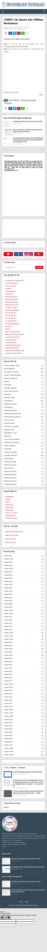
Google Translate (11, 340)
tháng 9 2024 (24, 572)
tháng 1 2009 (24, 745)
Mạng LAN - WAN (24, 430)
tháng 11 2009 (24, 713)
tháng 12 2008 (24, 748)
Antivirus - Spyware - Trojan (24, 365)
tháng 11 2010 (24, 684)
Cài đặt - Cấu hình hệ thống (28, 100)
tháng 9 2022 (24, 604)
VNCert (8, 329)
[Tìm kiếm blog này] (19, 267)
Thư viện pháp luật (12, 302)
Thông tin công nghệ (24, 452)
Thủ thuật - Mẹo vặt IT (24, 455)
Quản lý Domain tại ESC (13, 345)
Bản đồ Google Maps (12, 310)
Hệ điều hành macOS (24, 404)
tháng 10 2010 (24, 687)
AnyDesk (8, 288)
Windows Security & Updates (15, 334)
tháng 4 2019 (24, 662)
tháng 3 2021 (24, 623)
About (26, 902)
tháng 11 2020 (24, 636)
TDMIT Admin (9, 27)
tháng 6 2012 (24, 671)
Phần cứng (24, 436)
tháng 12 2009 (24, 710)
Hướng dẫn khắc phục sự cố (24, 414)
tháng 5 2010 (24, 697)
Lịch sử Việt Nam (11, 342)
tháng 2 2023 (24, 601)
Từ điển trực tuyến (11, 307)
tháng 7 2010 (24, 694)
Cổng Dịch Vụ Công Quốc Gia (15, 280)
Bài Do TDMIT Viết (10, 29)
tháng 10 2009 (24, 716)
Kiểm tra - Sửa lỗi (24, 420)
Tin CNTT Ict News (11, 518)
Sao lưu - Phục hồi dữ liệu (24, 439)
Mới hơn (5, 149)
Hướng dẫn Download (24, 410)
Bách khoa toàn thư (12, 305)
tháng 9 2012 (24, 665)
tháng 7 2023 (24, 591)
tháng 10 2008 (24, 754)
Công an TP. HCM (11, 513)
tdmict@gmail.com (11, 846)
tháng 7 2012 (24, 668)
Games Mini (24, 385)
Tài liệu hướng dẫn (24, 446)
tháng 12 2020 (24, 633)
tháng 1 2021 (24, 629)
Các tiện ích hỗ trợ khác (24, 372)
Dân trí (8, 502)
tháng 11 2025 (24, 559)
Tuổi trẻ (8, 499)
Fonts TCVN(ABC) (11, 283)
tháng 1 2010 (24, 706)
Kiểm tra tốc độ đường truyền (15, 350)
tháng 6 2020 (24, 652)
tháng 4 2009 (24, 735)
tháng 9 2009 (24, 719)
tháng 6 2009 (24, 729)
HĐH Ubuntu (8, 103)
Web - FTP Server (24, 468)
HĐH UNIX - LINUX (24, 397)
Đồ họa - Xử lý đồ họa (24, 378)
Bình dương (9, 510)
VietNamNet (10, 497)
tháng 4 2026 (24, 556)
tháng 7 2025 (24, 562)
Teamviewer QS (11, 291)
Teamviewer (9, 294)
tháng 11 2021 (24, 610)
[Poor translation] (7, 917)
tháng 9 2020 (24, 642)
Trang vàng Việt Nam (12, 323)
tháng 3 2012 (24, 674)
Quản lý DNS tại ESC (12, 348)
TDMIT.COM (24, 449)
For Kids (24, 381)
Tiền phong (9, 507)
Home (21, 902)
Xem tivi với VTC (11, 539)
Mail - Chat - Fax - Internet (24, 426)
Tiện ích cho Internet (24, 465)
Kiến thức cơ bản (24, 423)
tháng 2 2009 (24, 742)
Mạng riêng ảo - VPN (24, 433)
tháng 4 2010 (24, 700)
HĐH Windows (24, 401)
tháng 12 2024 (24, 568)
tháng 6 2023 (24, 594)
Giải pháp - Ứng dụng (24, 388)
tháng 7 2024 (24, 578)
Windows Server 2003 (24, 471)
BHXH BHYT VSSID (12, 299)
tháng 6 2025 (24, 565)
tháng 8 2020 (24, 645)
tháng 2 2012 (24, 678)
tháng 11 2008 (24, 751)
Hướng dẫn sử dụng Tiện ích (24, 417)
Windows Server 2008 (24, 474)
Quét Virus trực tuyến (12, 337)
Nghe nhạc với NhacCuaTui (14, 532)
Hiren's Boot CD (24, 407)
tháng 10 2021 (24, 613)
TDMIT (41, 95)
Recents (13, 768)
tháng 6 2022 (24, 607)
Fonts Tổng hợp (11, 286)
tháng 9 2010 (24, 690)
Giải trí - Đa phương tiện (24, 391)
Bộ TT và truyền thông (13, 332)
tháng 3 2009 (24, 739)
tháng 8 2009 (24, 722)
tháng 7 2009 (24, 726)
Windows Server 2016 (24, 478)
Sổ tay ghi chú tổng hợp (24, 442)
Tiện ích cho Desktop (24, 462)
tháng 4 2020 (24, 658)
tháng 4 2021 (24, 620)
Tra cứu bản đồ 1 (11, 313)
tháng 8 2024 (24, 575)
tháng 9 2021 (24, 617)
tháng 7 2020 (24, 649)
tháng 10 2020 (24, 639)
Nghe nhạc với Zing (12, 535)
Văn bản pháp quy (11, 297)
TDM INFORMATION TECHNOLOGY (28, 905)
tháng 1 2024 (24, 585)
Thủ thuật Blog (24, 458)
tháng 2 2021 (24, 626)
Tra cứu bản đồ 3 (11, 318)
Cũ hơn (42, 149)
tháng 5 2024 (24, 581)
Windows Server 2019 (24, 481)
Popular (6, 768)
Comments (21, 768)
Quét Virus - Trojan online (14, 353)
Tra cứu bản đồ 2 (11, 315)
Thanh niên (9, 505)
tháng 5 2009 (24, 732)
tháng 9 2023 (24, 588)
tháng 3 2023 (24, 597)
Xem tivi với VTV (11, 542)
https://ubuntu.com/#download (17, 47)
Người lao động (11, 515)
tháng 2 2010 (24, 703)
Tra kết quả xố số (11, 321)
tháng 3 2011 (24, 681)
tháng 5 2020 (24, 655)
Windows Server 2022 (24, 484)
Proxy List (9, 326)
